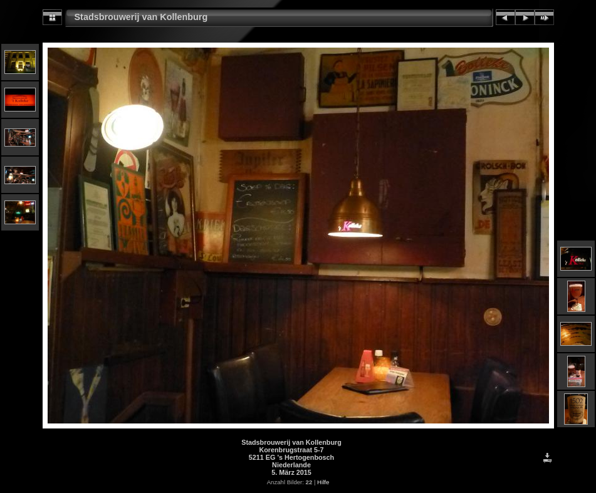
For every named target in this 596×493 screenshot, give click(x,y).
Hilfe (323, 482)
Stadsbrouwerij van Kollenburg (141, 17)
